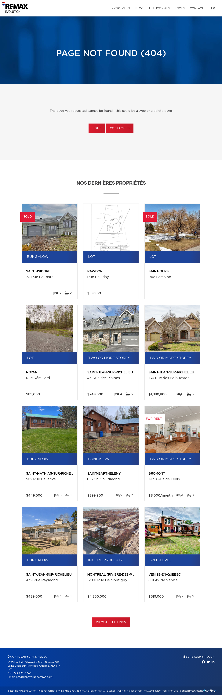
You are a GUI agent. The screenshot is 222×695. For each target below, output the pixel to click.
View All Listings (111, 622)
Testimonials (159, 8)
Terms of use (170, 691)
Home (96, 128)
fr (213, 8)
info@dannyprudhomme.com (34, 677)
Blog (139, 8)
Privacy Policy (152, 691)
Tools (180, 8)
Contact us (119, 128)
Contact (197, 8)
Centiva (209, 690)
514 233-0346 (22, 673)
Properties (121, 8)
